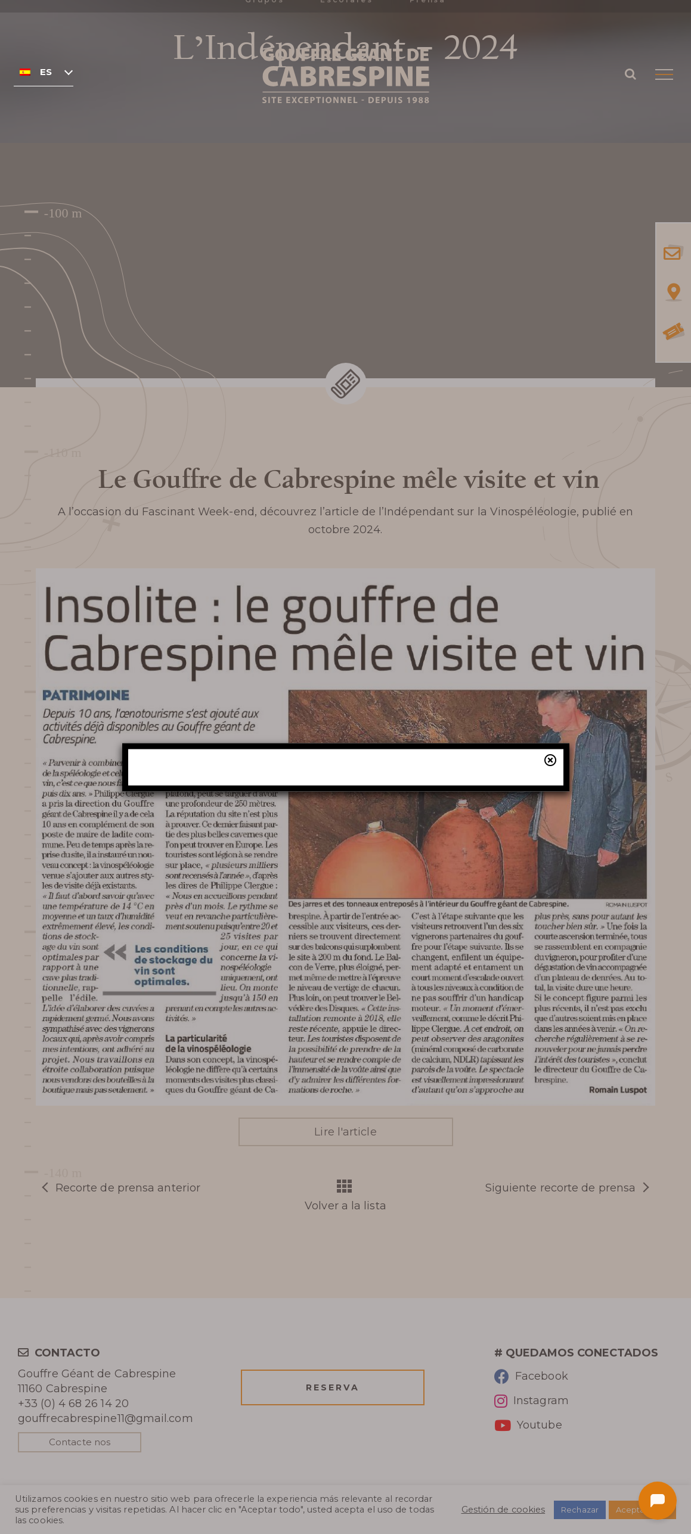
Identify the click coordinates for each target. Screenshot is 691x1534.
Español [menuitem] (46, 72)
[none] (43, 71)
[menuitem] (43, 71)
